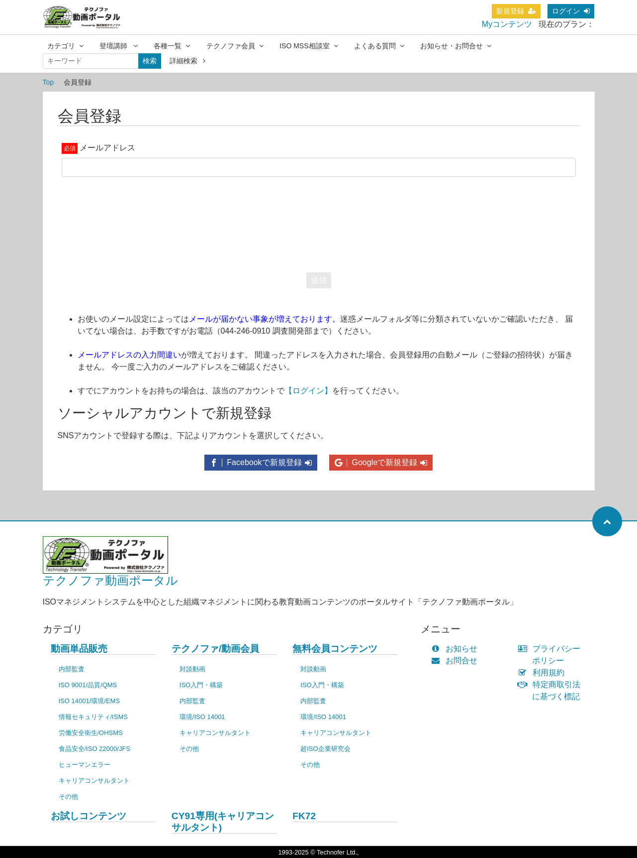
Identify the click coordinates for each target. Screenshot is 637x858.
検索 (150, 61)
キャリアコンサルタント (94, 780)
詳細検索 (188, 61)
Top (48, 82)
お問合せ (457, 660)
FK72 (304, 816)
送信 (319, 280)
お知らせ (457, 648)
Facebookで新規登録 (261, 462)
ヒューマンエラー (84, 764)
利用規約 (543, 672)
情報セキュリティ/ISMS (93, 717)
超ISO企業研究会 (325, 748)
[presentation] (318, 222)
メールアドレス (107, 147)
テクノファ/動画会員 (215, 648)
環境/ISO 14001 (202, 717)
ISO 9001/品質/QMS (88, 685)
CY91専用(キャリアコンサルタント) (223, 822)
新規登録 (516, 11)
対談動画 (192, 669)
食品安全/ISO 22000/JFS (95, 748)
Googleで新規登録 (381, 462)
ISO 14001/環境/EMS (89, 701)
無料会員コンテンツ (334, 648)
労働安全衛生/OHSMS (91, 732)
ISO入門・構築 (201, 685)
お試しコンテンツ (88, 816)
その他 (68, 796)
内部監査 (72, 669)
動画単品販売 (79, 648)
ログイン (571, 11)
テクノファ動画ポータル (110, 580)
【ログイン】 (308, 390)
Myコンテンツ (507, 24)
